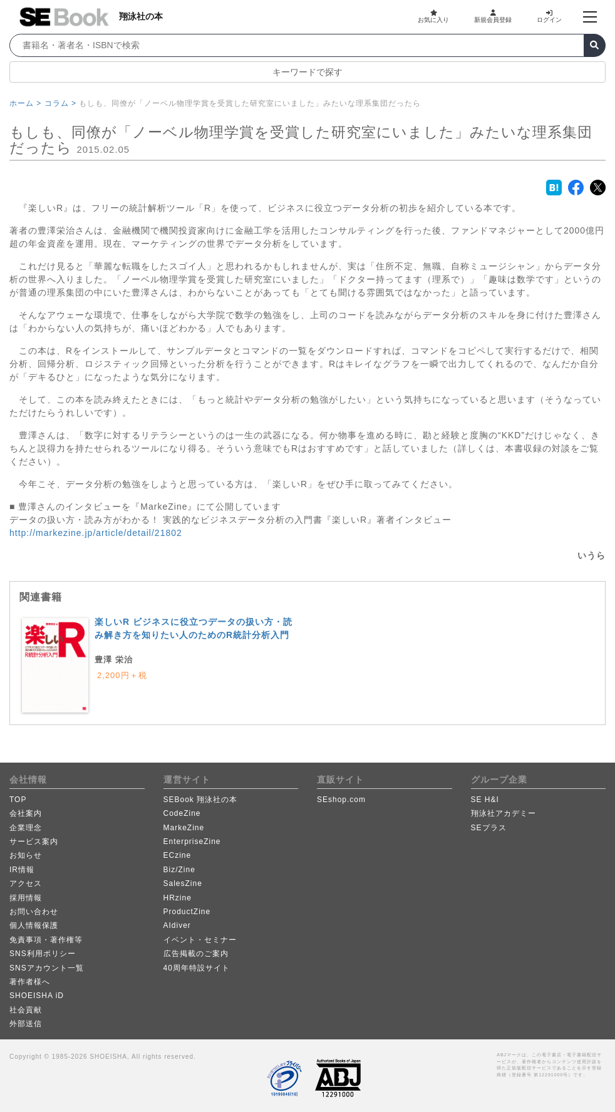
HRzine (177, 897)
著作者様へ (29, 981)
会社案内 (25, 813)
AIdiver (177, 925)
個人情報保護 (33, 925)
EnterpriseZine (192, 841)
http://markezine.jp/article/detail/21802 (95, 533)
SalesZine (182, 883)
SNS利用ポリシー (42, 953)
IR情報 (21, 869)
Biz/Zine (179, 869)
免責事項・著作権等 (46, 939)
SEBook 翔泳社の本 (200, 799)
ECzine (177, 855)
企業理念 (25, 827)
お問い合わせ (33, 911)
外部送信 (25, 1023)
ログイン (549, 16)
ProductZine (187, 911)
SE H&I (485, 799)
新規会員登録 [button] (493, 16)
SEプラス (489, 827)
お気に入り (433, 16)
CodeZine (182, 813)
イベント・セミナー (200, 939)
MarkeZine (184, 827)
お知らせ (25, 855)
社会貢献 (25, 1010)
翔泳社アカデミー (503, 813)
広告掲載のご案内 (196, 953)
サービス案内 (33, 841)
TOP (17, 799)
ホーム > (25, 103)
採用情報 (25, 897)
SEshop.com (341, 799)
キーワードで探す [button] (307, 72)
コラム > (60, 103)
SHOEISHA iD (36, 995)
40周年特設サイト (196, 968)
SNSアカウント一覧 (46, 968)
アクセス (25, 883)
